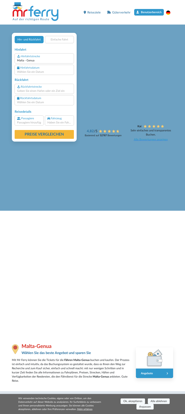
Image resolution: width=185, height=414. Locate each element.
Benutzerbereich (149, 12)
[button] (170, 12)
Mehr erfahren (84, 409)
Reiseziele (92, 12)
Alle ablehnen (159, 401)
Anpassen (145, 406)
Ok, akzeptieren (132, 401)
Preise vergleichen (44, 134)
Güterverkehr (119, 12)
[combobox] (44, 60)
